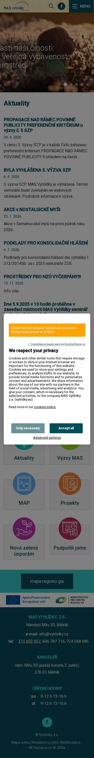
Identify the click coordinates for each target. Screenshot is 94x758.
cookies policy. (45, 407)
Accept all (66, 428)
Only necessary (28, 428)
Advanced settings (47, 438)
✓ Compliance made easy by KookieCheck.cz (56, 344)
